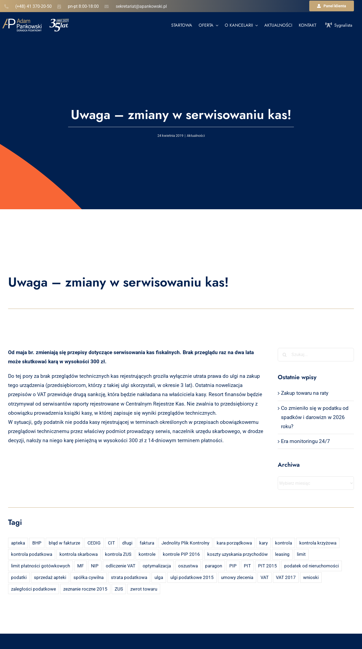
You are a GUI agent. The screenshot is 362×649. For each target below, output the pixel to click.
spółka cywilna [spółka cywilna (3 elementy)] (88, 577)
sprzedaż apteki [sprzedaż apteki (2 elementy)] (50, 577)
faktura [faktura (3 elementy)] (147, 543)
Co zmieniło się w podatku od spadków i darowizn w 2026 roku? (315, 417)
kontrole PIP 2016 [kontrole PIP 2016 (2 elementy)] (181, 554)
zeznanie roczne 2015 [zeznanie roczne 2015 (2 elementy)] (85, 589)
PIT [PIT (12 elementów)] (247, 565)
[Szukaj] (284, 354)
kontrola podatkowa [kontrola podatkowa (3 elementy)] (31, 554)
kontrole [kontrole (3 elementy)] (147, 554)
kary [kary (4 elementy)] (263, 543)
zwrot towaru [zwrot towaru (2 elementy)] (143, 589)
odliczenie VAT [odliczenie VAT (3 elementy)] (120, 565)
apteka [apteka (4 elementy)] (18, 543)
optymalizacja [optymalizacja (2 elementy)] (157, 565)
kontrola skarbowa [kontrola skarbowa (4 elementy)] (78, 554)
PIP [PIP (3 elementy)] (233, 565)
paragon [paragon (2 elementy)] (213, 565)
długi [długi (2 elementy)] (127, 543)
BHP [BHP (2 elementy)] (36, 543)
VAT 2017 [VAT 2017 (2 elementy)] (286, 577)
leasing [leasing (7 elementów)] (282, 554)
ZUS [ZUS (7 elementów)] (119, 589)
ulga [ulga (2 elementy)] (158, 577)
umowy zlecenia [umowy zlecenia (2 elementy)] (237, 577)
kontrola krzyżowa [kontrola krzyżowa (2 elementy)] (317, 543)
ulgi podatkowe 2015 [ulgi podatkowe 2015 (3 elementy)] (192, 577)
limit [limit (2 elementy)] (301, 554)
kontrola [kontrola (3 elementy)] (283, 543)
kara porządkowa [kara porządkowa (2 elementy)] (234, 543)
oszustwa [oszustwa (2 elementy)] (188, 565)
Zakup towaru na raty (304, 393)
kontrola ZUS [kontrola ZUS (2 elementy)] (118, 554)
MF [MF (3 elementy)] (80, 565)
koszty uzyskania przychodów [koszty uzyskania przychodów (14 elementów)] (237, 554)
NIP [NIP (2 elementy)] (95, 565)
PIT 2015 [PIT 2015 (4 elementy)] (267, 565)
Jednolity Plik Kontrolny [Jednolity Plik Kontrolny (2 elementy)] (185, 543)
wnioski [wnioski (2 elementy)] (311, 577)
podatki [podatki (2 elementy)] (19, 577)
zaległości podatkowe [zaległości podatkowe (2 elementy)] (33, 589)
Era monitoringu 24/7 (305, 441)
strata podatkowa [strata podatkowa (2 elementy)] (129, 577)
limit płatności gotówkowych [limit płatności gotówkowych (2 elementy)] (40, 565)
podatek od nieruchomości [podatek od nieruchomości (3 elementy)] (311, 565)
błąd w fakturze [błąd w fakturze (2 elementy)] (64, 543)
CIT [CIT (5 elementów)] (111, 543)
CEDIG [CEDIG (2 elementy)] (94, 543)
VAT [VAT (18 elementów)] (265, 577)
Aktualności (196, 136)
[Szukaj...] (316, 354)
